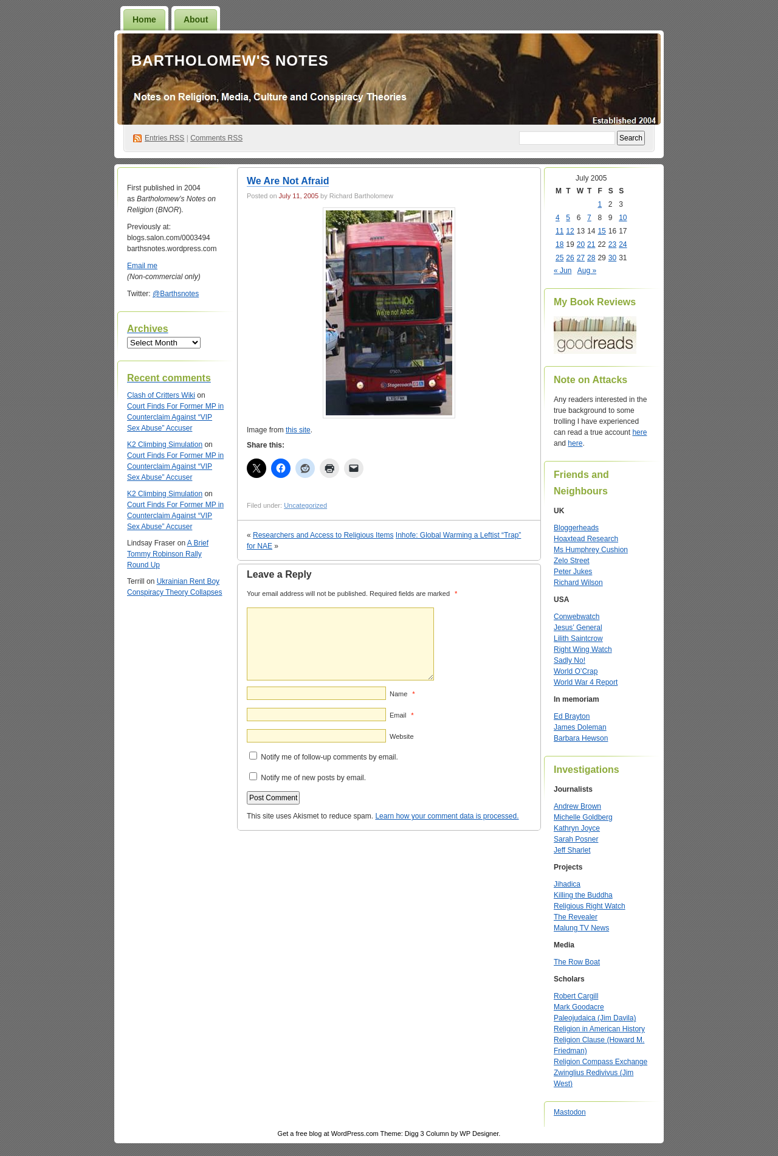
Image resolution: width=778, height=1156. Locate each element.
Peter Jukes (573, 571)
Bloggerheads (576, 528)
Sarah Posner (576, 839)
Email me (142, 265)
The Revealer (575, 917)
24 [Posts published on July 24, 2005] (623, 244)
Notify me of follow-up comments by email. (329, 757)
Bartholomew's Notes (230, 60)
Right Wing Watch (583, 649)
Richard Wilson (578, 582)
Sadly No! (569, 660)
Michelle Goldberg (583, 817)
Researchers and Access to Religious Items (323, 535)
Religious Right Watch (589, 906)
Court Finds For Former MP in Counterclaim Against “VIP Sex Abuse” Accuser (175, 417)
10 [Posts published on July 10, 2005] (623, 217)
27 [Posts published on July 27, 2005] (581, 258)
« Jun (562, 270)
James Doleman (580, 727)
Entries (164, 138)
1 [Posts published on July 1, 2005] (599, 204)
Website (402, 736)
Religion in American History (599, 1029)
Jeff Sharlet (572, 850)
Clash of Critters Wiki (161, 395)
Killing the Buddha (583, 895)
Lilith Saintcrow (578, 638)
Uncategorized (305, 505)
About (196, 19)
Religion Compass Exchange (600, 1061)
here (639, 432)
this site (298, 430)
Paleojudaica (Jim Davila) (595, 1018)
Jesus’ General (578, 627)
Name (402, 693)
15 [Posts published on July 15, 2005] (601, 231)
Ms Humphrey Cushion (591, 549)
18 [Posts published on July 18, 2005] (559, 244)
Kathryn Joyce (577, 828)
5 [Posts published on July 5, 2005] (568, 217)
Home (144, 19)
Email (401, 715)
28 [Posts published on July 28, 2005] (591, 258)
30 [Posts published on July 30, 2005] (612, 258)
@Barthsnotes (176, 293)
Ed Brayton (572, 716)
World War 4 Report (586, 682)
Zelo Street (572, 560)
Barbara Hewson (581, 738)
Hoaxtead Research (586, 539)
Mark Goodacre (579, 1007)
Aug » (586, 270)
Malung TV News (581, 928)
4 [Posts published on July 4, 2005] (558, 217)
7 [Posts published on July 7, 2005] (589, 217)
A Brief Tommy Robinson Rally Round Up (167, 554)
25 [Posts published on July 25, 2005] (559, 258)
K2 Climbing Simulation (164, 444)
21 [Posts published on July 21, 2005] (591, 244)
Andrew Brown (577, 806)
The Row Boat (577, 962)
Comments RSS (216, 138)
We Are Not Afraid (288, 181)
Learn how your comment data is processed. (446, 816)
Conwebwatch (576, 616)
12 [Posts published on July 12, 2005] (570, 231)
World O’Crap (575, 671)
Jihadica (567, 884)
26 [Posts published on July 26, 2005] (570, 258)
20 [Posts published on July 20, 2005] (581, 244)
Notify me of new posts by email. (313, 778)
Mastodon (570, 1112)
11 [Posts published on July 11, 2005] (559, 231)
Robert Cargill (576, 996)
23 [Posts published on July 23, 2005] (612, 244)
